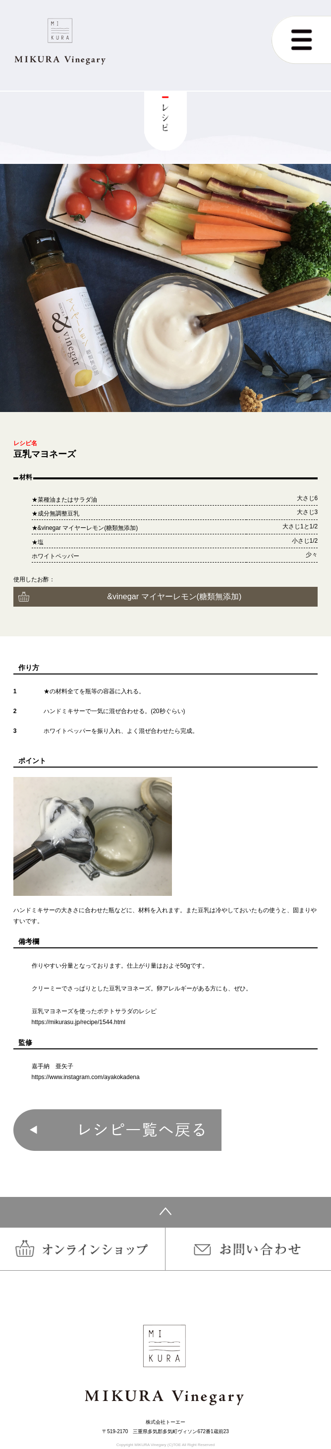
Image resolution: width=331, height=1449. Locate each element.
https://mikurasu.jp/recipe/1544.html (78, 1022)
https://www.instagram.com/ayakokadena (86, 1077)
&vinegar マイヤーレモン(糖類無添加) (174, 596)
